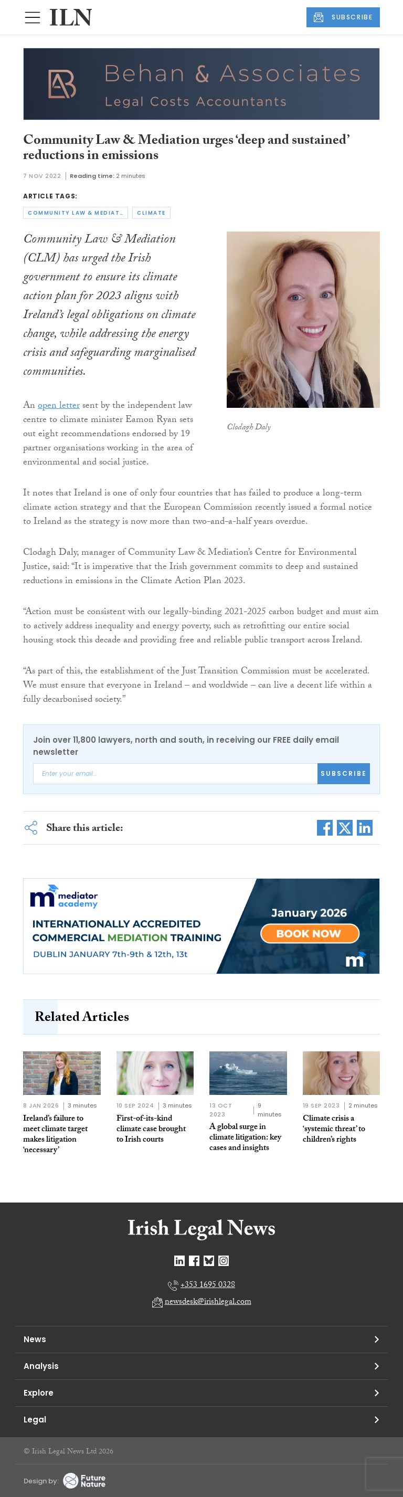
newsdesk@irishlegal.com (208, 1302)
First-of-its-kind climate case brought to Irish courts (151, 1129)
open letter (59, 406)
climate (151, 213)
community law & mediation (78, 213)
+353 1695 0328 (208, 1286)
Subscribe (344, 773)
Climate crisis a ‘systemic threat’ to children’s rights (334, 1129)
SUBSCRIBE (343, 17)
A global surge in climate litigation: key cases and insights (245, 1138)
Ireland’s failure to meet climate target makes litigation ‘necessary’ (55, 1135)
